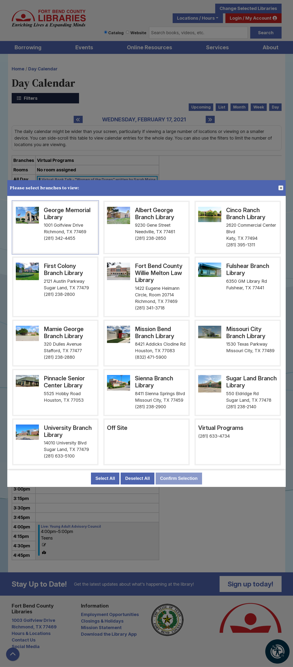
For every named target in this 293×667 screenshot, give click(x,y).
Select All (105, 478)
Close (280, 188)
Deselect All (137, 478)
